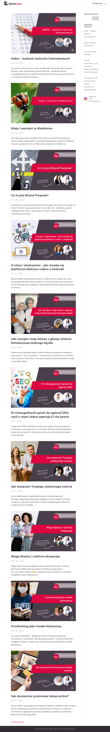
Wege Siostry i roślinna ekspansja (35, 556)
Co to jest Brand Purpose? (30, 195)
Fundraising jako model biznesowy (36, 626)
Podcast (97, 4)
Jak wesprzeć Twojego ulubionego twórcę (41, 486)
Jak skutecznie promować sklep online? (40, 696)
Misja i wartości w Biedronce (31, 128)
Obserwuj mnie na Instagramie (91, 99)
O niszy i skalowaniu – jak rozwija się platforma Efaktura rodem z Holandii (91, 66)
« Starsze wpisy (17, 722)
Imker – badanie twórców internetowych (40, 58)
